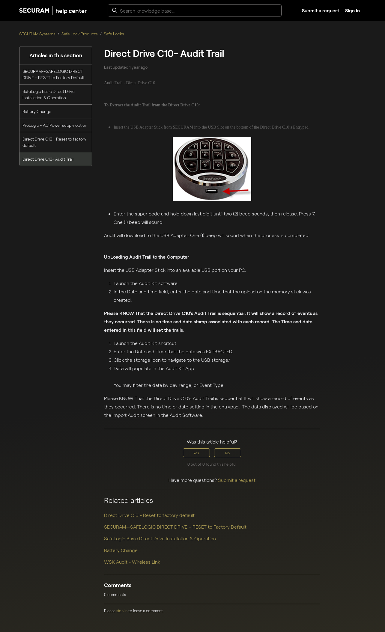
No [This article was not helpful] (227, 453)
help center (71, 10)
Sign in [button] (352, 10)
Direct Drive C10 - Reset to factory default (54, 142)
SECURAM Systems (37, 33)
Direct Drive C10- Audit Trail (47, 159)
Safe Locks (114, 33)
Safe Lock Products (79, 33)
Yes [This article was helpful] (196, 453)
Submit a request (320, 10)
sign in (121, 610)
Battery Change (36, 111)
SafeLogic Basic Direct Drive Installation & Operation (48, 94)
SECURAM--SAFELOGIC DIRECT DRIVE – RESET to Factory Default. (53, 74)
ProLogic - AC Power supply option (54, 125)
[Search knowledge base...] (195, 10)
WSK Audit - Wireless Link (132, 562)
